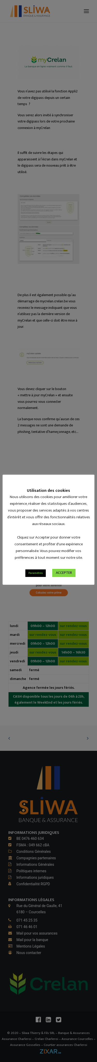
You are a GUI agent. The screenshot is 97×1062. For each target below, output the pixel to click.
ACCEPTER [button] (64, 584)
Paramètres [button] (35, 584)
